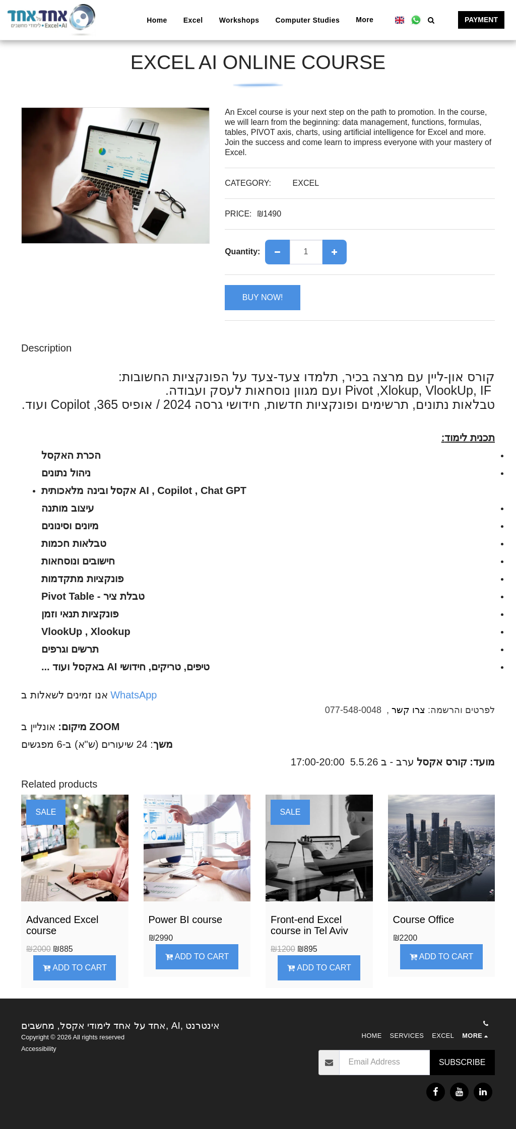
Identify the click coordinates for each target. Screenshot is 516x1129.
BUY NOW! (262, 297)
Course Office (424, 919)
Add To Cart (75, 967)
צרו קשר (408, 710)
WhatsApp (132, 694)
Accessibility (38, 1048)
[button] (416, 20)
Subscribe (462, 1062)
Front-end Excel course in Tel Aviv (309, 925)
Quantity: (242, 251)
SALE (46, 812)
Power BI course (186, 919)
